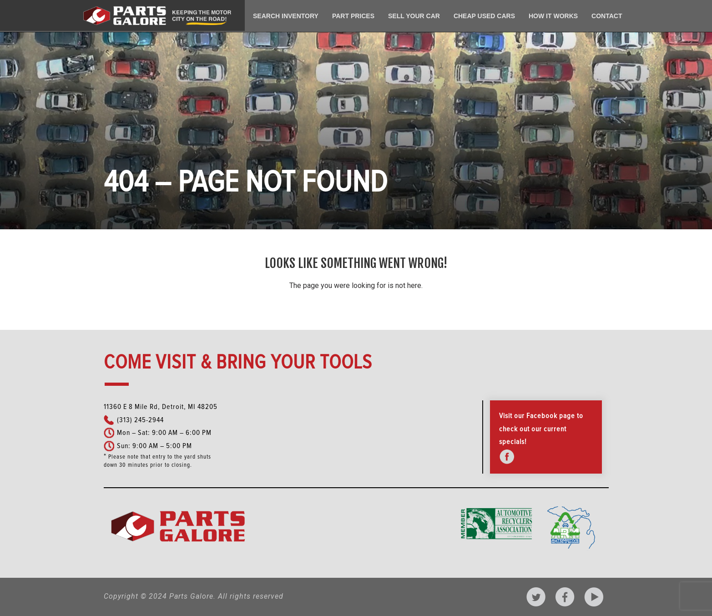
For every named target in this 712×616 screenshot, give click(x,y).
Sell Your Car (414, 16)
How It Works (553, 16)
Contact (606, 16)
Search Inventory (285, 16)
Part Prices (353, 16)
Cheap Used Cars (484, 16)
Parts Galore (191, 596)
